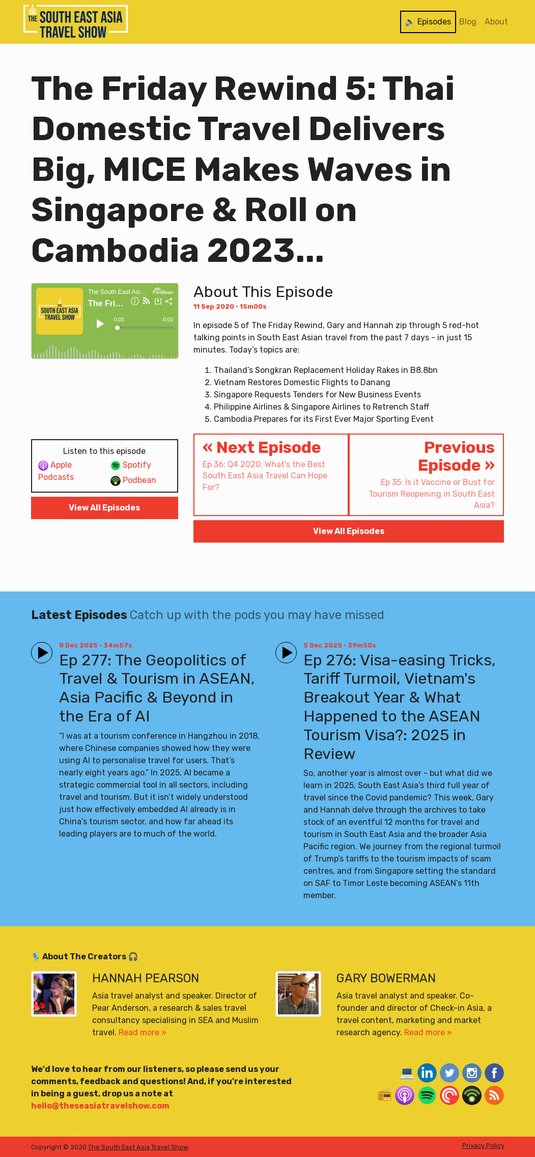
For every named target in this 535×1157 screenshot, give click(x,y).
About (496, 21)
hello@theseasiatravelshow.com (100, 1106)
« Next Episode (271, 465)
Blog (467, 21)
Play (40, 648)
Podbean (133, 480)
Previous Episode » (426, 474)
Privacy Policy (483, 1145)
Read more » (142, 1032)
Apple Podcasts (56, 471)
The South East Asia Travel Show (138, 1147)
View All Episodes (104, 508)
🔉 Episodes (428, 21)
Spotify (130, 465)
